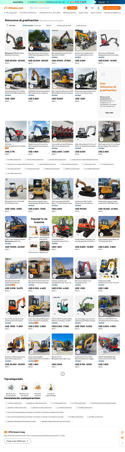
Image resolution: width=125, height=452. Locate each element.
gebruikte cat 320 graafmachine (16, 408)
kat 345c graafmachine (75, 417)
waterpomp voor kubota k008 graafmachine (84, 160)
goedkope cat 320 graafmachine (36, 403)
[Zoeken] (72, 8)
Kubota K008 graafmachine (47, 164)
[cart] (92, 8)
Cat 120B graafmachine (91, 169)
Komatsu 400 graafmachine (34, 160)
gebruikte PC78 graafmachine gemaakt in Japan (21, 421)
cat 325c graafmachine (13, 403)
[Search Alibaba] (46, 8)
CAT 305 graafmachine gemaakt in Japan (103, 403)
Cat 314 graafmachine (13, 169)
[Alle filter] (11, 25)
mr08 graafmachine (89, 164)
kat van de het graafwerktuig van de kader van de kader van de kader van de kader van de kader (35, 412)
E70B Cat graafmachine (51, 169)
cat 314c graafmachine (58, 403)
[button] (64, 8)
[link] (122, 432)
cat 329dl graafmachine (64, 408)
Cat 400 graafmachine (13, 160)
